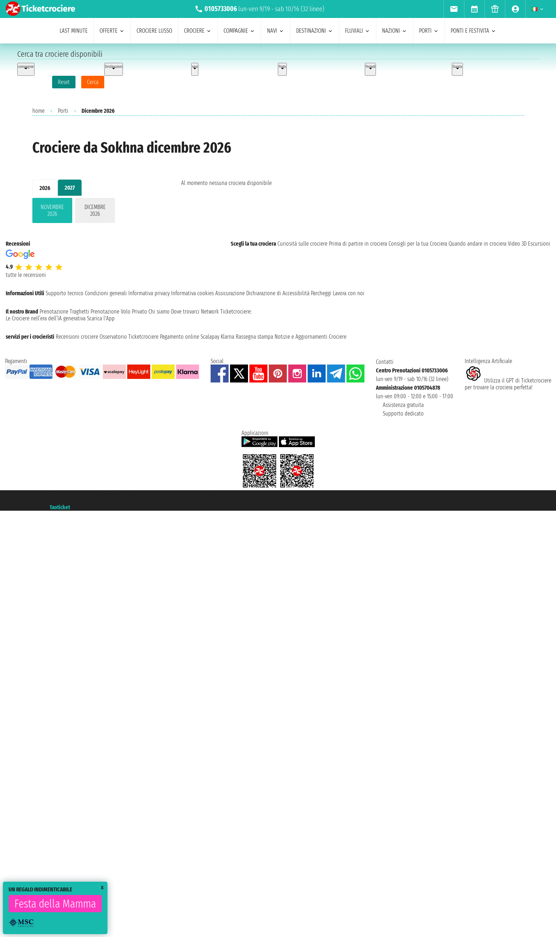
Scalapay (210, 336)
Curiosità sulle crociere (302, 243)
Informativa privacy (149, 293)
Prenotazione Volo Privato (119, 311)
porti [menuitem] (429, 30)
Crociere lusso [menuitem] (154, 30)
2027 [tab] (70, 187)
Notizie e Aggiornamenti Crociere (310, 336)
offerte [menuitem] (112, 30)
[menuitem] (454, 9)
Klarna (227, 336)
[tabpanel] (95, 212)
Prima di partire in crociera (358, 243)
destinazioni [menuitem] (314, 30)
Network (210, 311)
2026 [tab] (45, 188)
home (38, 110)
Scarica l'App (101, 318)
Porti (63, 110)
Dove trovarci (185, 311)
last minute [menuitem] (74, 30)
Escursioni (539, 243)
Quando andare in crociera (477, 243)
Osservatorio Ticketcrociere (129, 336)
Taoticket (60, 507)
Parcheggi (321, 293)
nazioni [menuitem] (394, 30)
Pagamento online (179, 336)
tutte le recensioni (26, 275)
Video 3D (517, 243)
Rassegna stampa (254, 336)
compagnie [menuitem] (239, 30)
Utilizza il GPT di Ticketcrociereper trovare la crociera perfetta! (508, 384)
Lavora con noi (348, 293)
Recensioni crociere (77, 336)
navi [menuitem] (275, 30)
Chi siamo (159, 311)
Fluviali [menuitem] (357, 30)
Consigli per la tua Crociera (418, 243)
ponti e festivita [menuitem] (473, 30)
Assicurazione (230, 293)
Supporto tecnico (64, 293)
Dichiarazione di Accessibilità (277, 293)
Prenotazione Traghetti (64, 311)
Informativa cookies (192, 293)
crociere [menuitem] (198, 30)
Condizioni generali (106, 293)
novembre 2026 (52, 210)
